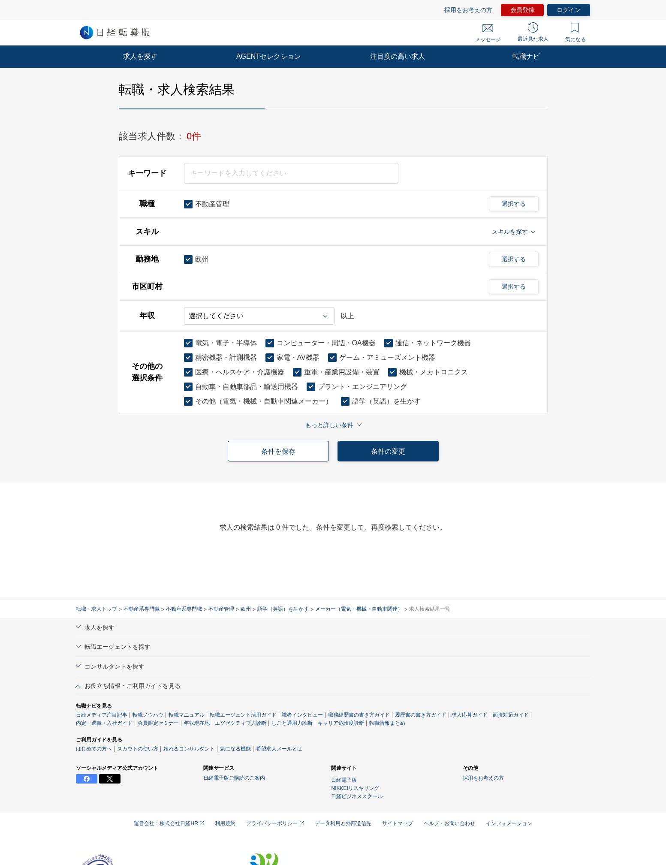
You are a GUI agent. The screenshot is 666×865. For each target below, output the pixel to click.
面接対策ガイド (511, 715)
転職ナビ (526, 56)
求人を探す (140, 56)
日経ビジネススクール (357, 796)
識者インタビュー (302, 715)
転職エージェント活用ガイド (243, 715)
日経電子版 (344, 780)
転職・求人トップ (96, 609)
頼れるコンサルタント (189, 749)
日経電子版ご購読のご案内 (234, 778)
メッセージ (488, 33)
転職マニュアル (187, 715)
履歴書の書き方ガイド (420, 715)
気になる (575, 32)
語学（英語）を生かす (283, 609)
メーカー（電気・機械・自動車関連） (359, 609)
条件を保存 (278, 451)
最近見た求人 (533, 32)
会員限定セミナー (158, 723)
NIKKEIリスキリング (355, 788)
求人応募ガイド (470, 715)
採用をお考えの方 (468, 9)
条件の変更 (388, 451)
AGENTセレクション (268, 56)
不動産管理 (221, 609)
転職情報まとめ (387, 723)
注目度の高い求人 (397, 56)
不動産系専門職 (142, 609)
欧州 (246, 609)
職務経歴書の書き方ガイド (359, 715)
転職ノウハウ (148, 715)
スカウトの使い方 (137, 749)
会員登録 (522, 9)
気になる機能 (235, 749)
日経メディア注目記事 (101, 715)
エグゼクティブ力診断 (240, 723)
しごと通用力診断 (292, 723)
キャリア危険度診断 (341, 723)
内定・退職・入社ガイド (104, 723)
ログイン (569, 9)
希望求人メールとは (279, 749)
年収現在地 (197, 723)
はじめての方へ (94, 749)
